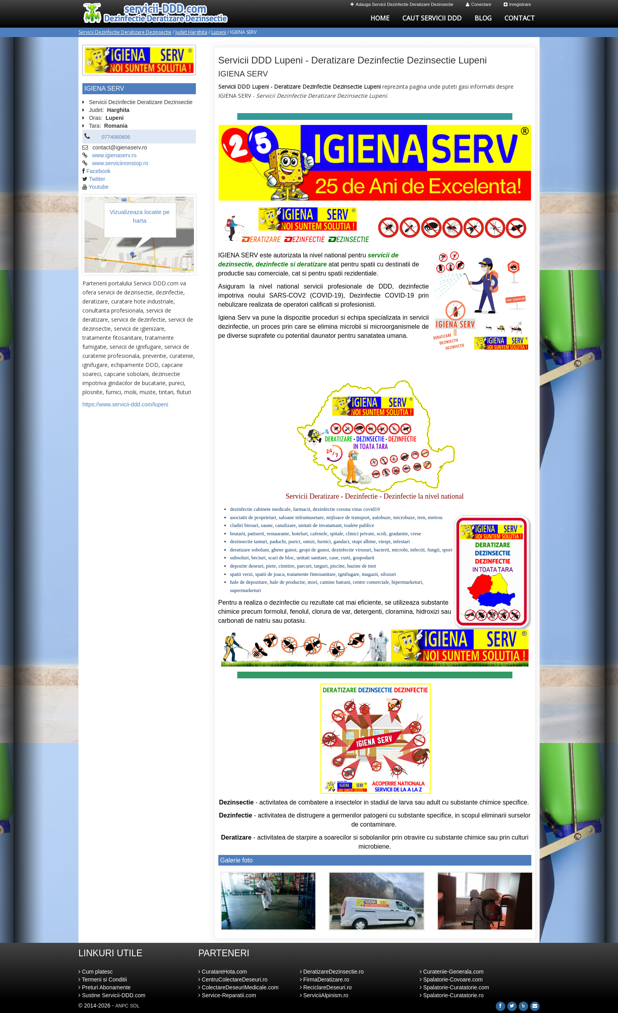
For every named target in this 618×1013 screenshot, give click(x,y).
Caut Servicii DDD (432, 18)
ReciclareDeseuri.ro (326, 987)
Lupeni (218, 32)
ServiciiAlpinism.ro (324, 995)
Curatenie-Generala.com (452, 971)
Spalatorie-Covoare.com (451, 979)
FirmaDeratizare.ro (325, 979)
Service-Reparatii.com (227, 995)
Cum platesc (95, 971)
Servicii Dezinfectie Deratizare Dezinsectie (124, 32)
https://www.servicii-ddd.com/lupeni (125, 404)
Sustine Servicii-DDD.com (111, 995)
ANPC (121, 1006)
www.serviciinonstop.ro (120, 163)
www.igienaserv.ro (114, 155)
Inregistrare (517, 4)
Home (379, 18)
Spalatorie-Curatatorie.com (454, 987)
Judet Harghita (191, 32)
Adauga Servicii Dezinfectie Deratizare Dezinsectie (402, 4)
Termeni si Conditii (102, 979)
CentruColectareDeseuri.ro (232, 979)
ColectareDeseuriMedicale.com (238, 987)
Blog (483, 18)
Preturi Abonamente (104, 987)
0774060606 (116, 137)
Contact (519, 18)
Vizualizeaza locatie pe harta (139, 216)
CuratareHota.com (222, 971)
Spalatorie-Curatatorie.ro (452, 995)
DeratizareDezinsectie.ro (332, 971)
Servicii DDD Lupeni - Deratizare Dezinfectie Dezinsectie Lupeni (352, 60)
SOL (135, 1006)
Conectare (478, 4)
